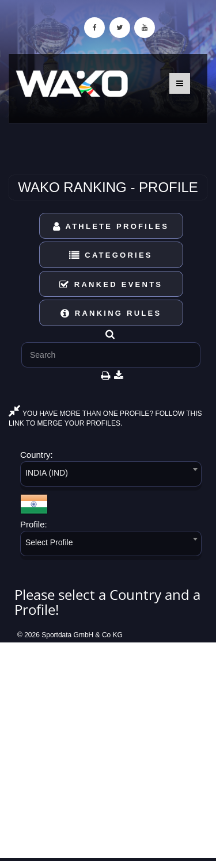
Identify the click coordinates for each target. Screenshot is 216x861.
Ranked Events (111, 284)
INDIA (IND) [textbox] (46, 472)
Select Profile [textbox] (49, 542)
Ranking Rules (111, 313)
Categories (111, 255)
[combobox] (111, 476)
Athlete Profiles (111, 226)
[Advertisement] (108, 750)
